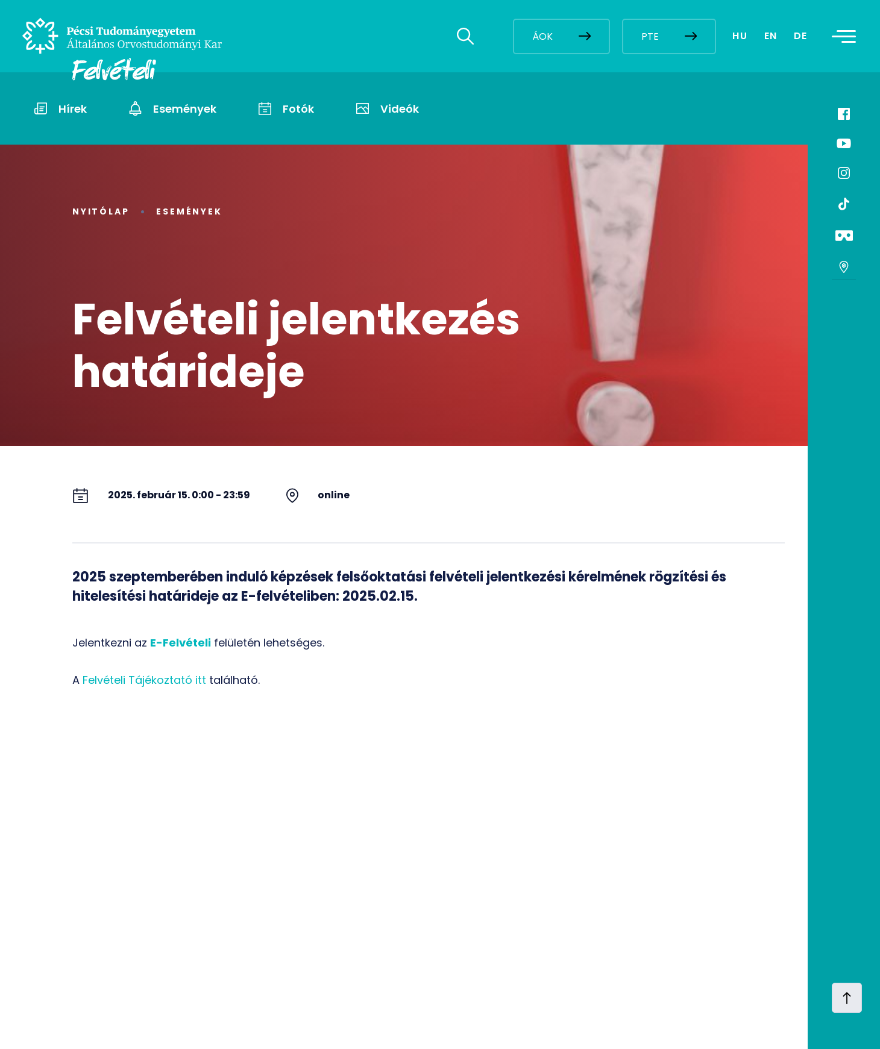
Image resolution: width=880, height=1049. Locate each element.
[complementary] (750, 959)
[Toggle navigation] (847, 36)
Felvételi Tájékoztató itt (144, 679)
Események (189, 211)
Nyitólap (100, 211)
